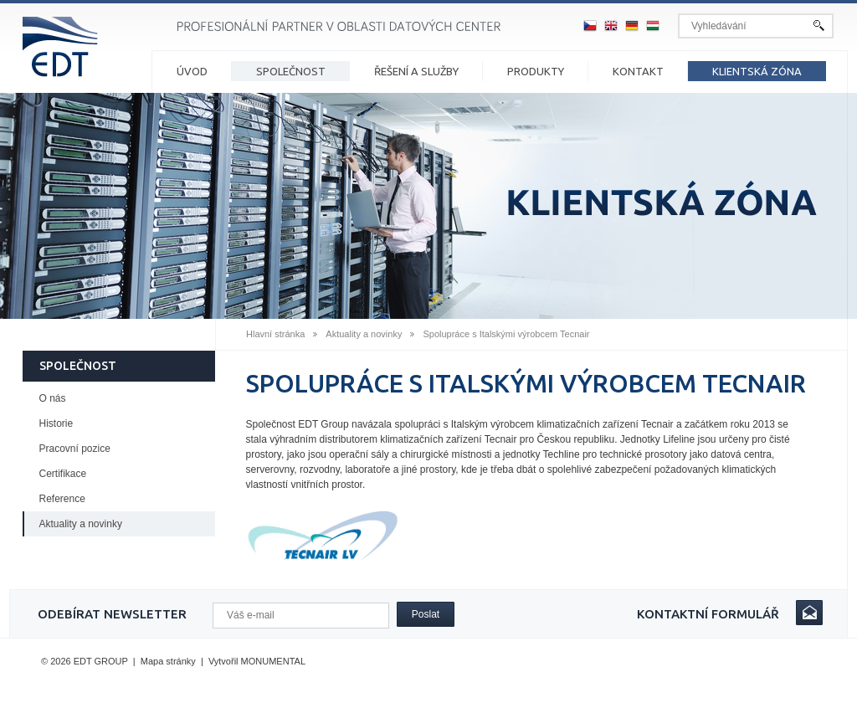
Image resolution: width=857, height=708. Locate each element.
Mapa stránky (168, 661)
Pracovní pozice (74, 448)
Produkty (535, 71)
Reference (62, 499)
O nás (52, 398)
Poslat (425, 614)
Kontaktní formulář (708, 614)
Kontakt (638, 71)
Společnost (291, 71)
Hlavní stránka (275, 334)
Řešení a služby (416, 71)
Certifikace (63, 474)
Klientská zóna (757, 71)
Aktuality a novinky (364, 334)
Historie (56, 423)
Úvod (192, 71)
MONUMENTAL (273, 661)
